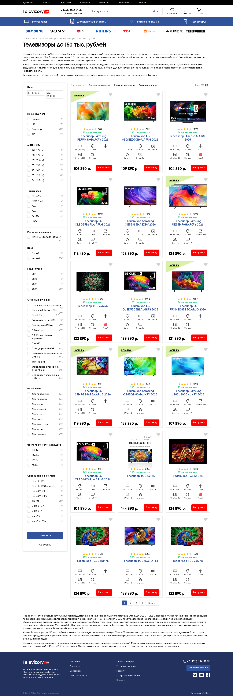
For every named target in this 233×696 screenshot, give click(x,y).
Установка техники (144, 21)
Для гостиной (39, 398)
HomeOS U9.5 (39, 496)
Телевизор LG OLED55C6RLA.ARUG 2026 (140, 307)
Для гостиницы (40, 393)
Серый (35, 253)
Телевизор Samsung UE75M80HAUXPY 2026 (92, 137)
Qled (34, 211)
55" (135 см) (38, 160)
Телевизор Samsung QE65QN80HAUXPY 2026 (140, 392)
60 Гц (35, 465)
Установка (85, 2)
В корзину (104, 167)
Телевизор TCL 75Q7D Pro (140, 561)
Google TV (38, 481)
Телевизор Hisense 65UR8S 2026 (187, 137)
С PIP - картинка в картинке (42, 337)
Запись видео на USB (44, 320)
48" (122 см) (38, 150)
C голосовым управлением (46, 305)
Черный (36, 258)
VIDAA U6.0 (38, 506)
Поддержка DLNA (42, 325)
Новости (120, 680)
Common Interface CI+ (44, 310)
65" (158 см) (38, 165)
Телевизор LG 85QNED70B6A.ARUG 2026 (140, 137)
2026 (34, 289)
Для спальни (39, 434)
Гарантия (104, 2)
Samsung (37, 129)
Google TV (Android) (43, 486)
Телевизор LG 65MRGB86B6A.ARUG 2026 (93, 392)
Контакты (144, 2)
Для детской (39, 408)
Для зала (37, 419)
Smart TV (37, 315)
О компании (124, 2)
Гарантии (121, 670)
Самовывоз (65, 2)
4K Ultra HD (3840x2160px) (46, 237)
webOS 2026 (39, 521)
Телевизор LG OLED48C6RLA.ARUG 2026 (93, 477)
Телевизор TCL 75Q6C (92, 306)
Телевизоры (35, 21)
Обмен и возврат (125, 661)
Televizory (36, 11)
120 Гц (35, 450)
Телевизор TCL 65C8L (188, 476)
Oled (34, 206)
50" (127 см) (38, 155)
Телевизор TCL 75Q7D (188, 561)
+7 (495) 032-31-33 (70, 9)
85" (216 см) (38, 175)
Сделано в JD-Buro (200, 693)
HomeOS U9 (38, 491)
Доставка (28, 2)
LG (33, 124)
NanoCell (37, 196)
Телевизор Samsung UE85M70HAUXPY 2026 (187, 222)
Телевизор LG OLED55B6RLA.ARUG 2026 (92, 222)
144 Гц (35, 455)
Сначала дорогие (148, 85)
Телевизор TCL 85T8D (140, 476)
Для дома (37, 413)
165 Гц (35, 460)
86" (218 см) (38, 180)
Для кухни (37, 429)
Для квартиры (40, 424)
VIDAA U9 (37, 511)
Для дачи (37, 403)
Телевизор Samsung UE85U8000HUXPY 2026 (187, 392)
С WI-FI (36, 343)
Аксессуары (194, 21)
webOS (36, 516)
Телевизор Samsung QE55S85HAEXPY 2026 (140, 222)
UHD (34, 221)
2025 (34, 284)
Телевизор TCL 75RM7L (93, 561)
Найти (154, 11)
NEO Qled (37, 201)
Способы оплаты (78, 675)
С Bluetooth (38, 330)
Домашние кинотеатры (88, 21)
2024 (34, 279)
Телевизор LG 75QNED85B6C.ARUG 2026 (188, 307)
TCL (34, 134)
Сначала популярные (99, 85)
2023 (34, 274)
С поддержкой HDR (43, 348)
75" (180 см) (38, 170)
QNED (35, 216)
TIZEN (35, 501)
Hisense (36, 119)
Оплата (46, 2)
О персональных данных (128, 675)
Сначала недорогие (124, 85)
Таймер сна (38, 361)
